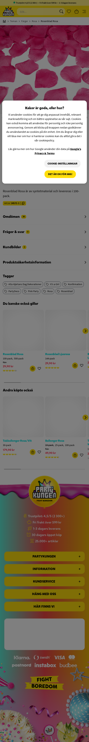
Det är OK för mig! (60, 174)
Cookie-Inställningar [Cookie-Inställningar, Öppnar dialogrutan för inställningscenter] (62, 163)
